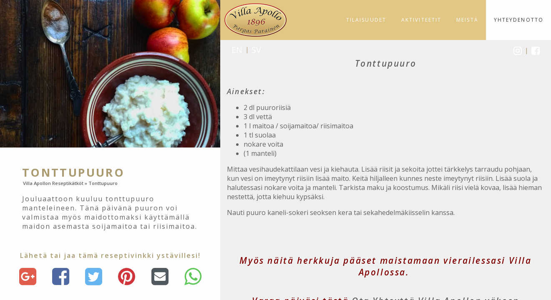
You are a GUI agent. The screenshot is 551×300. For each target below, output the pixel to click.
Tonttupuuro (103, 183)
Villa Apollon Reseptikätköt (53, 183)
